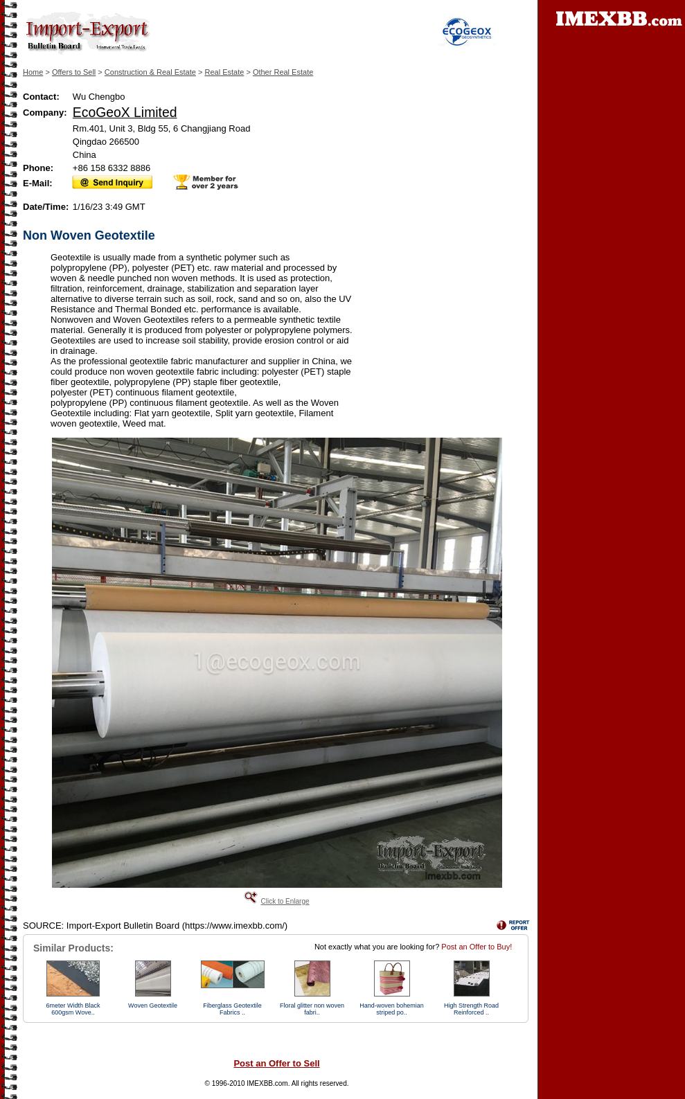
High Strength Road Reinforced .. (471, 1009)
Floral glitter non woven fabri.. (312, 1009)
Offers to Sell (74, 72)
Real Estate (224, 72)
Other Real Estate (283, 72)
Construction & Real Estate (150, 72)
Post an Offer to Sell (276, 1063)
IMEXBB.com (267, 1083)
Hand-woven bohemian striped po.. (391, 1009)
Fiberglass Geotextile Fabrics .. (232, 1009)
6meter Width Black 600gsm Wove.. (73, 1009)
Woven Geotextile (152, 1005)
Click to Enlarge (284, 901)
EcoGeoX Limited (125, 112)
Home (33, 72)
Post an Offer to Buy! (476, 946)
